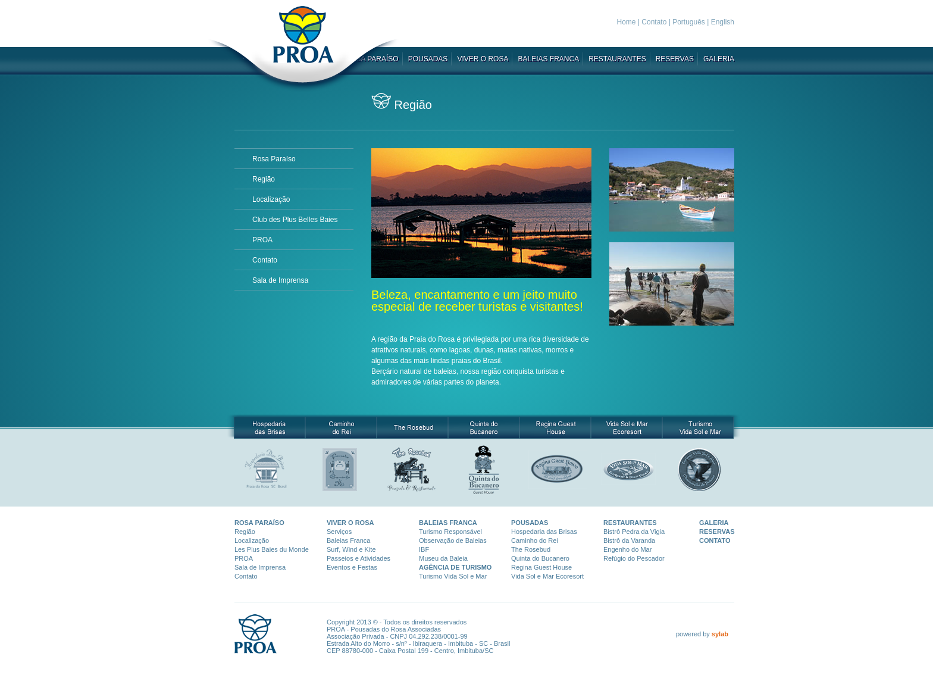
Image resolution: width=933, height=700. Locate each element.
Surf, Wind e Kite (351, 549)
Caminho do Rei (534, 540)
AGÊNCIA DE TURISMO (455, 567)
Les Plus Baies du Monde (271, 549)
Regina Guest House (541, 567)
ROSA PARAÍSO (259, 522)
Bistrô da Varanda (629, 540)
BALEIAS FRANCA (548, 59)
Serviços (339, 531)
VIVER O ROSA (482, 59)
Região (263, 179)
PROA (262, 240)
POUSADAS (428, 59)
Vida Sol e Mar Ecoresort (547, 576)
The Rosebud (530, 549)
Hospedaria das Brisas (544, 531)
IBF (424, 549)
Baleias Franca (348, 540)
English (722, 22)
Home (626, 22)
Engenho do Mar (627, 549)
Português (688, 22)
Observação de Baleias (453, 540)
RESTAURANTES (617, 59)
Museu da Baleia (443, 558)
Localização (271, 199)
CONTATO (715, 540)
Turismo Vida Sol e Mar (453, 576)
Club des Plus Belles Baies (294, 219)
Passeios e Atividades (358, 558)
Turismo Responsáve (450, 531)
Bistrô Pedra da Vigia (634, 531)
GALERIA (718, 59)
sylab (720, 634)
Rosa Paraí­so (274, 159)
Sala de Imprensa (280, 280)
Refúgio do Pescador (634, 558)
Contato (653, 22)
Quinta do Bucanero (540, 558)
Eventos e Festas (352, 567)
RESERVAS (675, 59)
